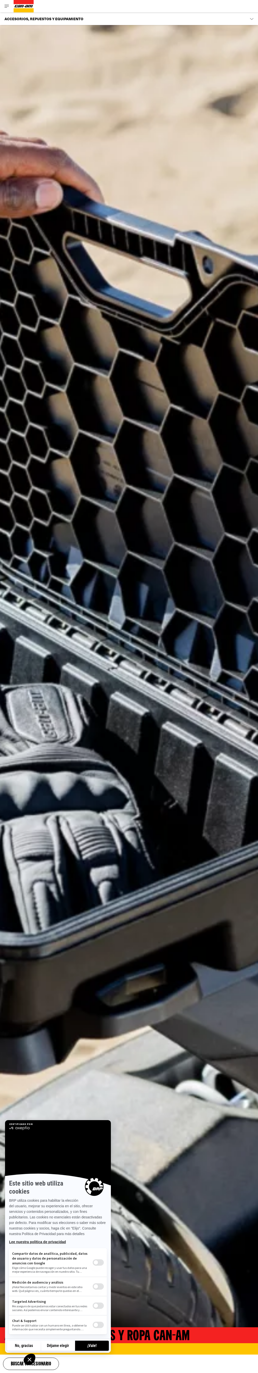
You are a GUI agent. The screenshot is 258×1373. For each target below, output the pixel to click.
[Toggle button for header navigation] (7, 6)
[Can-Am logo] (24, 6)
